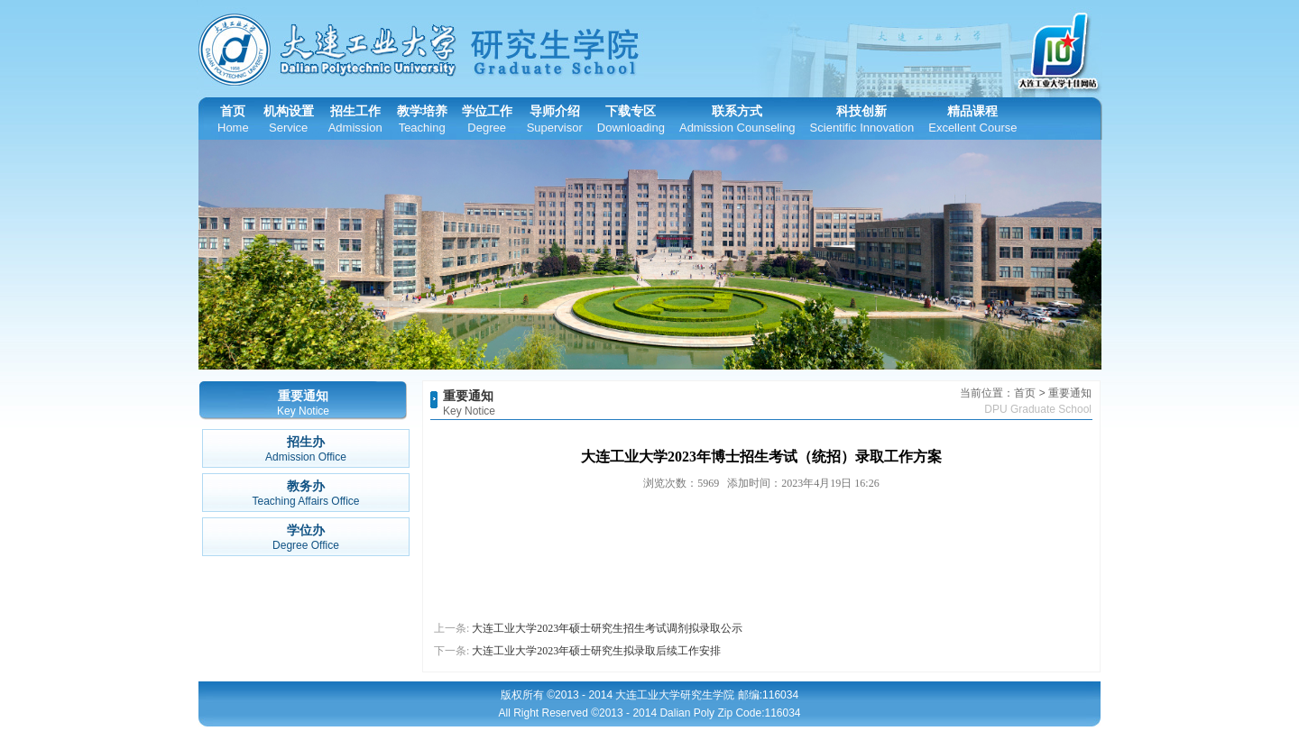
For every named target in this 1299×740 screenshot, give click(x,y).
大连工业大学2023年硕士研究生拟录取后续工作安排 (596, 650)
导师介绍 (555, 119)
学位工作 (487, 119)
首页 (233, 119)
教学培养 (422, 119)
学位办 (306, 538)
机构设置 (288, 119)
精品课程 (972, 119)
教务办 (306, 493)
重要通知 (468, 396)
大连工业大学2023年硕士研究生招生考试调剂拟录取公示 (607, 628)
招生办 (306, 449)
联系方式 (737, 119)
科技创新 (862, 119)
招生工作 (355, 119)
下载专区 (631, 119)
